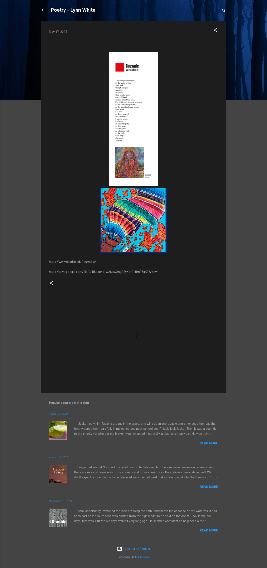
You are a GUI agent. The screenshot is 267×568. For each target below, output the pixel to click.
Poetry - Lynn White (73, 10)
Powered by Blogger (133, 549)
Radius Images (142, 557)
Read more (209, 443)
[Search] (223, 11)
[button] (215, 31)
